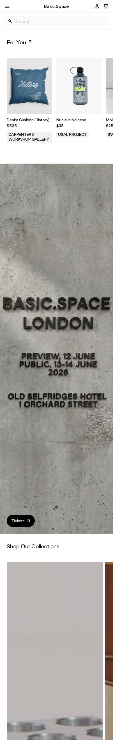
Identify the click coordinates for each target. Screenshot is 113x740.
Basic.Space (56, 6)
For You (20, 42)
